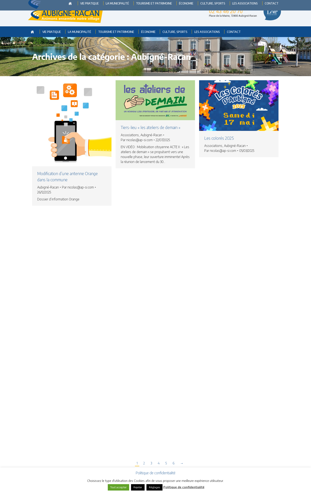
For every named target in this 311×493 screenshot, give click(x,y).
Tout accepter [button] (118, 487)
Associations (130, 135)
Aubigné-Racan (48, 187)
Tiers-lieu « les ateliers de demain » (150, 127)
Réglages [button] (154, 487)
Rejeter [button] (137, 487)
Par (78, 187)
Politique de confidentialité (183, 487)
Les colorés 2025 (219, 138)
